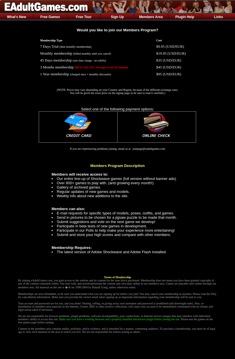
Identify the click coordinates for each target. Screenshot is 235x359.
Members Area (151, 17)
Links (218, 17)
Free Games (50, 17)
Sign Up (117, 17)
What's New (16, 17)
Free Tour (83, 17)
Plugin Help (184, 17)
